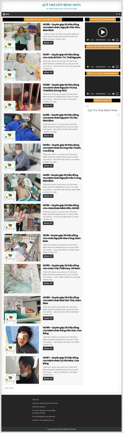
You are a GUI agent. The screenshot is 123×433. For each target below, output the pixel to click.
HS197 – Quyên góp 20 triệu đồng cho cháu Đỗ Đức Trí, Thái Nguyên (62, 56)
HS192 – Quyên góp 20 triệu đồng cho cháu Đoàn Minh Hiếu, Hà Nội (61, 207)
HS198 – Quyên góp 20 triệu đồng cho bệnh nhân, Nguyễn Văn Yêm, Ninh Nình (61, 27)
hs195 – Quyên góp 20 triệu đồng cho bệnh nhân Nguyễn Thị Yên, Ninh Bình (61, 117)
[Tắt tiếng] (113, 40)
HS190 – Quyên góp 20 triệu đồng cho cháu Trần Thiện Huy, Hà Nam (61, 267)
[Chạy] (88, 40)
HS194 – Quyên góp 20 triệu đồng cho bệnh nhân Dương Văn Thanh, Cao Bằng (62, 147)
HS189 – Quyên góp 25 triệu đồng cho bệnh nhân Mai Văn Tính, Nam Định (62, 300)
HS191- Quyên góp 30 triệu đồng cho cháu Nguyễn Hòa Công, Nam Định (62, 238)
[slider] (100, 39)
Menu (7, 14)
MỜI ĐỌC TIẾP (48, 43)
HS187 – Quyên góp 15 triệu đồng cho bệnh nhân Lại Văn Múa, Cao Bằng (61, 360)
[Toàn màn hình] (117, 40)
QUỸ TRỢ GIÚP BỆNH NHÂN (61, 5)
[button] (102, 32)
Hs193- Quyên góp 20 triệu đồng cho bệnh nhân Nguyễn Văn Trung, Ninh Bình (62, 177)
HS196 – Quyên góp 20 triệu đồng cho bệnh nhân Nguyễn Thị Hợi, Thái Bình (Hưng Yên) (61, 87)
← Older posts (8, 388)
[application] (102, 32)
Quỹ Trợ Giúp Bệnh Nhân (103, 110)
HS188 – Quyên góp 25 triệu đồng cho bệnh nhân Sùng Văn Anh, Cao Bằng (62, 330)
